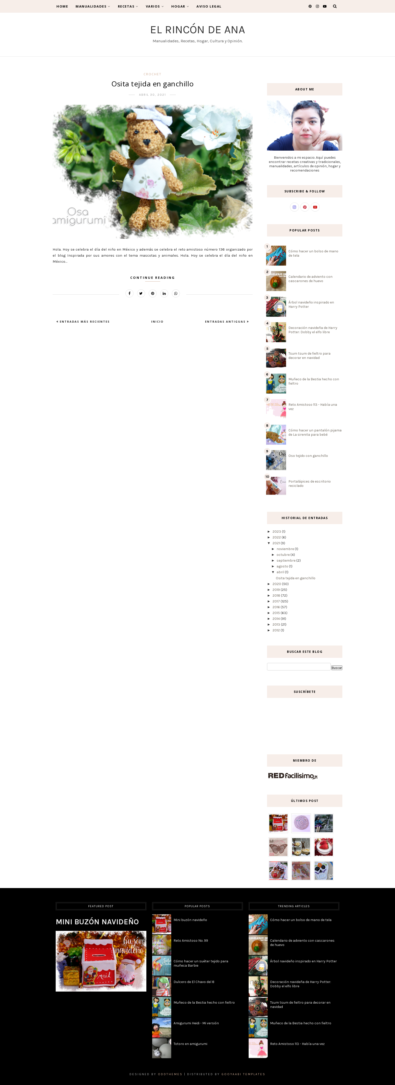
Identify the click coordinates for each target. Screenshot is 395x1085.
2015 (277, 613)
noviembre (286, 549)
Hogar (180, 6)
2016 (277, 607)
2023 (277, 531)
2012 (277, 630)
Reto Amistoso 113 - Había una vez (297, 1044)
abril (281, 572)
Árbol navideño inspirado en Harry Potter (303, 961)
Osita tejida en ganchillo (152, 83)
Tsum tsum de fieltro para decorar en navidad (309, 355)
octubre (283, 555)
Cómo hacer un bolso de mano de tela (301, 920)
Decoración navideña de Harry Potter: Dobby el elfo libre (312, 330)
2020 (277, 584)
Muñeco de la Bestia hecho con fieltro (204, 1002)
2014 (277, 619)
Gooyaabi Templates (243, 1074)
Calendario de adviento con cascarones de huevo (310, 279)
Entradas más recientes (84, 321)
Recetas (128, 6)
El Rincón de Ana (197, 29)
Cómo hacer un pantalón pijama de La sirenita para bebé (315, 432)
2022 (277, 537)
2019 (277, 590)
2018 (277, 595)
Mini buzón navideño (97, 921)
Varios (155, 6)
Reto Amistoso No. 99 (191, 940)
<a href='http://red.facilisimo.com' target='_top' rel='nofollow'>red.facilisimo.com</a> (293, 776)
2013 (277, 624)
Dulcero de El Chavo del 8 (194, 982)
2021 (277, 543)
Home (62, 6)
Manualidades (93, 6)
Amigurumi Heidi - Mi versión (196, 1023)
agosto (283, 566)
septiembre (286, 560)
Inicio (157, 321)
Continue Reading (152, 277)
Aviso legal (209, 6)
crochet (152, 74)
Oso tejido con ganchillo (308, 456)
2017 (277, 601)
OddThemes (170, 1074)
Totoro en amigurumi (190, 1044)
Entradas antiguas (226, 321)
